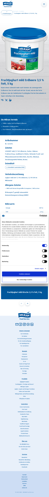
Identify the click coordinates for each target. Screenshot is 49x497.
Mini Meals (24, 421)
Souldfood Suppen (24, 424)
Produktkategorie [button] (7, 12)
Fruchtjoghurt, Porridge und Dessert (24, 384)
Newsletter (24, 457)
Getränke (24, 373)
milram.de (24, 487)
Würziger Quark (24, 386)
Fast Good (24, 409)
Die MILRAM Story (24, 444)
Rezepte (24, 351)
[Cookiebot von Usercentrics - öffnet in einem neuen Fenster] (39, 216)
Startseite (15, 11)
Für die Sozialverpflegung (24, 341)
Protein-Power (24, 433)
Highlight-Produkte (24, 382)
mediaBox (24, 481)
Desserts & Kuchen (24, 366)
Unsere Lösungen (24, 331)
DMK (24, 485)
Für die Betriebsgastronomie (24, 338)
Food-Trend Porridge (24, 426)
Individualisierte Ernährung (24, 411)
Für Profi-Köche (24, 334)
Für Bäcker (24, 336)
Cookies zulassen (24, 274)
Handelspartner (24, 464)
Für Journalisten (25, 346)
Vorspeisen (24, 356)
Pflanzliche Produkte (24, 398)
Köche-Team (24, 449)
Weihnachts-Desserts (24, 436)
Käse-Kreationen (24, 428)
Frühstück (24, 354)
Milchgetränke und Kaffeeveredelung (24, 394)
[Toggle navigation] (44, 4)
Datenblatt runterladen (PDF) (15, 167)
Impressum (24, 477)
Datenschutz (24, 479)
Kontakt (25, 474)
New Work (24, 416)
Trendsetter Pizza (24, 414)
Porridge (24, 371)
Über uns (24, 441)
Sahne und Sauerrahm (24, 391)
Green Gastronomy (24, 407)
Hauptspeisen (24, 359)
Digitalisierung (24, 419)
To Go (24, 361)
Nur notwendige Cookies (24, 279)
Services (24, 454)
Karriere (24, 483)
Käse (24, 396)
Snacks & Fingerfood (24, 364)
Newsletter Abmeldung (24, 460)
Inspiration (24, 404)
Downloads (24, 467)
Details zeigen (39, 268)
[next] (27, 303)
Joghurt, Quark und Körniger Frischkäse (24, 389)
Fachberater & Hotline (24, 462)
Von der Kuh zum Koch (24, 446)
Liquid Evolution (24, 431)
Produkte (21, 11)
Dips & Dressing (24, 368)
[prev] (21, 303)
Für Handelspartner (24, 343)
